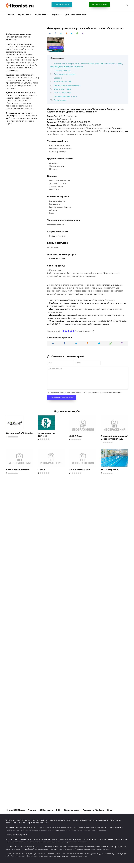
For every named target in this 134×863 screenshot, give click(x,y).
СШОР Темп (75, 436)
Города (55, 14)
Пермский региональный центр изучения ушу (112, 439)
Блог (109, 810)
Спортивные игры (62, 89)
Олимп (41, 472)
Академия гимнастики (18, 472)
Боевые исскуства (62, 82)
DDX (58, 810)
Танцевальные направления (67, 85)
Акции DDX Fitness (16, 810)
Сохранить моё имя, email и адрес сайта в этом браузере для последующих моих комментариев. (86, 392)
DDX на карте (46, 810)
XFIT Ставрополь (110, 472)
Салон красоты (60, 100)
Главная (11, 14)
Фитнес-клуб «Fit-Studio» (19, 433)
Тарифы (32, 810)
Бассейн (58, 78)
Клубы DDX (23, 14)
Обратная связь (71, 810)
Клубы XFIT (40, 14)
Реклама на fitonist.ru (93, 810)
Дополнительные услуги (65, 96)
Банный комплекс (62, 93)
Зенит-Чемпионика (79, 472)
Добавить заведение (75, 14)
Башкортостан (56, 47)
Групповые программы (64, 74)
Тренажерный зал (62, 70)
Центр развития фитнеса (46, 434)
